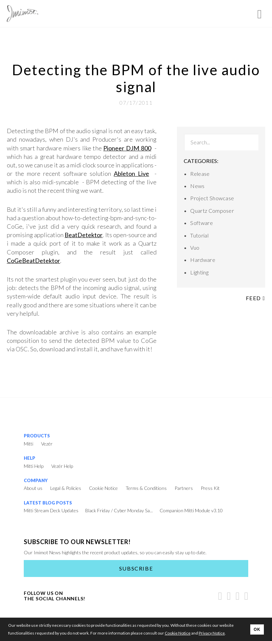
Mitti (28, 444)
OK (257, 629)
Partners (184, 488)
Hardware (202, 259)
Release (200, 173)
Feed (255, 298)
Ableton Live (131, 173)
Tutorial (199, 235)
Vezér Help (62, 466)
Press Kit (210, 488)
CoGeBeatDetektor (33, 260)
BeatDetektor (84, 235)
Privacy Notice (212, 633)
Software (201, 223)
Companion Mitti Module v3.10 (191, 510)
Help (29, 458)
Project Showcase (212, 198)
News (197, 186)
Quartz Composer (212, 210)
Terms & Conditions (146, 488)
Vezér (47, 444)
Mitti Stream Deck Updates (51, 510)
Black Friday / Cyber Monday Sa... (119, 510)
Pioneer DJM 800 (127, 148)
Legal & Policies (65, 488)
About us (33, 488)
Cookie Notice (103, 488)
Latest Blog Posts (48, 502)
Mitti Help (33, 466)
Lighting (199, 272)
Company (36, 480)
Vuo (194, 247)
